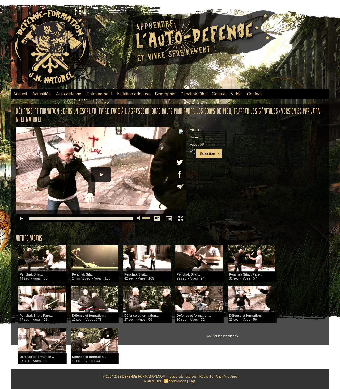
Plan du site (153, 381)
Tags (191, 381)
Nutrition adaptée (133, 94)
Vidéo (236, 94)
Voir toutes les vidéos (222, 336)
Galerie (219, 94)
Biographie (165, 94)
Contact (254, 94)
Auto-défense (68, 94)
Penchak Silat (194, 94)
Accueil (20, 94)
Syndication (177, 381)
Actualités (41, 94)
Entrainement (99, 94)
